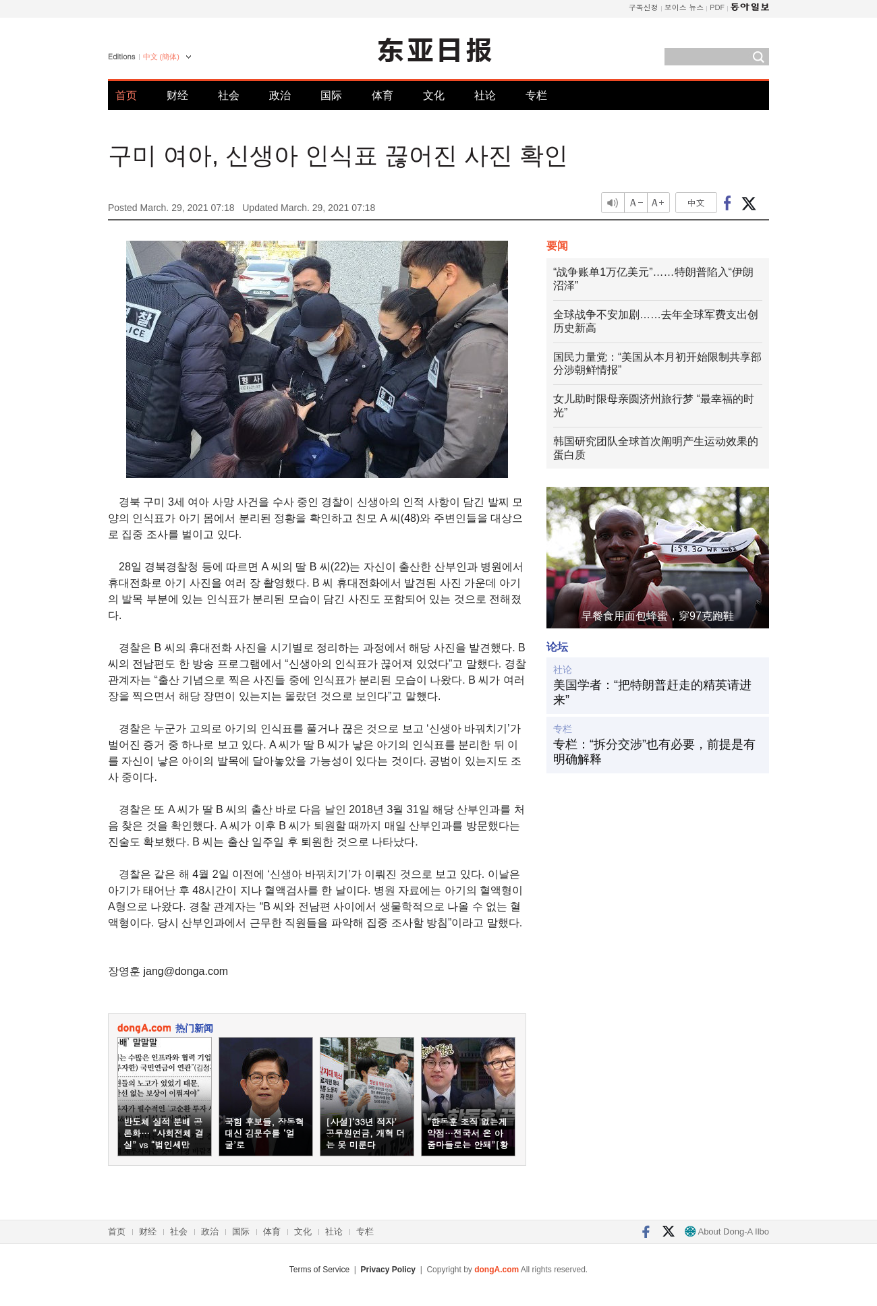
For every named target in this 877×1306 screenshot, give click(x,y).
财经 (177, 95)
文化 (434, 95)
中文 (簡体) (161, 57)
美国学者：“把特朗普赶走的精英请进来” (652, 692)
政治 (280, 95)
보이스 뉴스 (684, 7)
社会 (228, 95)
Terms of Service (319, 1269)
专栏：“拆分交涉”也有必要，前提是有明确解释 (654, 752)
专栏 (536, 95)
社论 (485, 95)
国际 (331, 95)
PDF (717, 7)
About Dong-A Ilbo (727, 1231)
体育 (382, 95)
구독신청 (643, 7)
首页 (126, 95)
